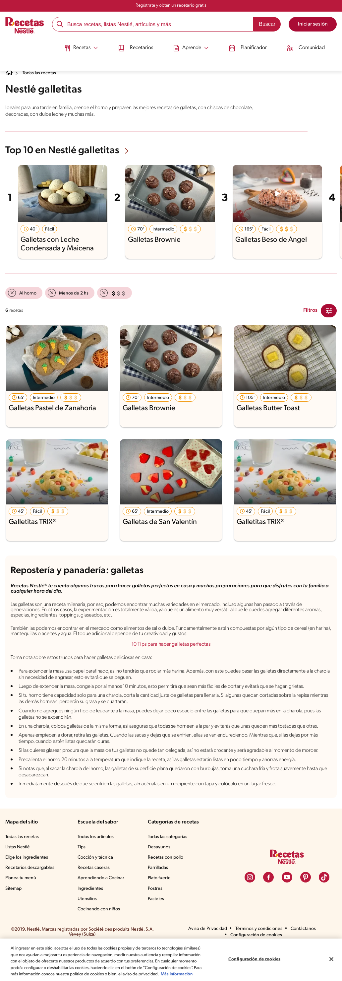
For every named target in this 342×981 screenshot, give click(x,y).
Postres (156, 920)
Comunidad (316, 44)
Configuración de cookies (254, 955)
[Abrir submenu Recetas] (71, 44)
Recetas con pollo (166, 889)
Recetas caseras (96, 900)
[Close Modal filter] (329, 310)
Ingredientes (91, 920)
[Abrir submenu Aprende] (192, 44)
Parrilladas (159, 900)
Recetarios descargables (30, 900)
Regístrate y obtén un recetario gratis (171, 5)
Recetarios (132, 44)
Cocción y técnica (97, 889)
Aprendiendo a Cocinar (102, 910)
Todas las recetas (43, 73)
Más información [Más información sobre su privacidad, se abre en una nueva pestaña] (55, 974)
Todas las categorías (169, 869)
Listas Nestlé (18, 879)
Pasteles (157, 931)
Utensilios (89, 931)
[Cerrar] (331, 955)
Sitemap (13, 920)
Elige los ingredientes (27, 889)
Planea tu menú (21, 910)
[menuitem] (71, 46)
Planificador (254, 44)
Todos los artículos (98, 869)
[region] (171, 956)
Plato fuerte (160, 910)
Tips (83, 879)
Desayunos (160, 879)
